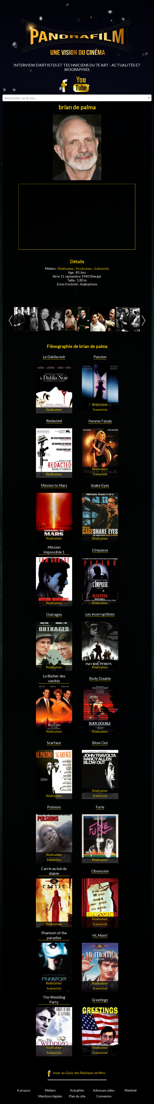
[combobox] (77, 97)
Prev (10, 320)
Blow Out (100, 742)
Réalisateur (66, 269)
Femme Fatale (100, 421)
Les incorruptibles (100, 614)
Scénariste (101, 269)
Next (143, 320)
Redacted (54, 421)
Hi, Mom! (100, 935)
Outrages (54, 614)
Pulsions (54, 807)
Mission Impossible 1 (54, 549)
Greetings (100, 1000)
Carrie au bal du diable (54, 871)
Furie (100, 807)
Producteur (84, 269)
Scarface (54, 742)
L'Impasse (100, 550)
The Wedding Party (54, 999)
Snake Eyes (100, 485)
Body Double (100, 678)
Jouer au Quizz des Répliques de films (78, 1073)
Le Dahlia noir (54, 357)
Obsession (100, 871)
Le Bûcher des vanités (54, 678)
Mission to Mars (54, 485)
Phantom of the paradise (54, 935)
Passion (100, 357)
